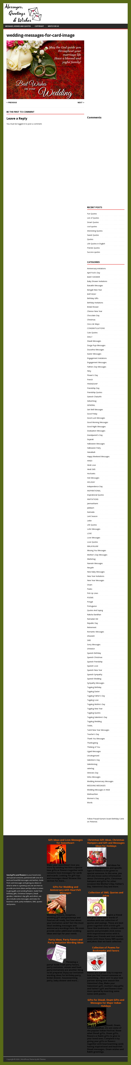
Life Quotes (92, 525)
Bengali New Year (94, 290)
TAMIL (90, 725)
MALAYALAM (92, 546)
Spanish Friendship (94, 661)
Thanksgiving (92, 743)
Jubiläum (90, 508)
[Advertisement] (106, 76)
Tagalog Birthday (94, 687)
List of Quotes (93, 218)
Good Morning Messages (97, 422)
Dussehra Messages (95, 349)
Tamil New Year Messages (98, 730)
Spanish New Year (94, 670)
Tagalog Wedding (94, 721)
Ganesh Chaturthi (94, 396)
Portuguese (92, 606)
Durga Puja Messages (96, 345)
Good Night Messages (96, 426)
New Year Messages (95, 580)
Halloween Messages (96, 443)
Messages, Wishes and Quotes (18, 26)
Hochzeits (91, 473)
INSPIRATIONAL (94, 490)
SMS (89, 640)
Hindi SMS (91, 469)
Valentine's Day (93, 760)
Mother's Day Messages (97, 555)
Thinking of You (93, 747)
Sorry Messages (93, 644)
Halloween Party (94, 448)
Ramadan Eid (92, 619)
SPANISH (91, 648)
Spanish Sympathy (94, 674)
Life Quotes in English (96, 243)
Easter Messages (94, 354)
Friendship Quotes (94, 392)
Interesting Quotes (95, 231)
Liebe (89, 520)
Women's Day (93, 798)
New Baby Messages (96, 572)
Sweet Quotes (93, 235)
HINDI (89, 460)
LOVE (89, 533)
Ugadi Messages (94, 751)
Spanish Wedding (94, 678)
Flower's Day (92, 375)
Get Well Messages (95, 409)
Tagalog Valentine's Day (97, 717)
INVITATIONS (92, 499)
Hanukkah (91, 452)
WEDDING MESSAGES (96, 785)
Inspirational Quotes (95, 495)
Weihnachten (92, 794)
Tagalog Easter (93, 691)
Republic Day (92, 623)
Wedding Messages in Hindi (98, 790)
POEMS (90, 597)
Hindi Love (91, 465)
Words (89, 802)
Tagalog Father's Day (96, 696)
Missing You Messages (96, 550)
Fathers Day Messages (96, 367)
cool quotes (92, 226)
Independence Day (95, 486)
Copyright (39, 26)
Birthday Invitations (95, 302)
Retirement (91, 627)
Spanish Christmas (94, 657)
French (90, 379)
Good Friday (92, 414)
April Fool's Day (93, 272)
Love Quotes (92, 542)
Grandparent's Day (95, 435)
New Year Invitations (95, 576)
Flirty (89, 371)
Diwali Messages (94, 341)
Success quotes (93, 252)
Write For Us (53, 26)
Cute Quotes (92, 332)
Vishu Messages (93, 777)
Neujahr (90, 567)
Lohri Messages (93, 529)
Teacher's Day (93, 734)
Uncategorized (93, 755)
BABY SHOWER (93, 277)
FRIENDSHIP (92, 384)
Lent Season (92, 516)
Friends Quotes (93, 248)
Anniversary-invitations (96, 268)
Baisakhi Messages (95, 285)
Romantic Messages (95, 631)
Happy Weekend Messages (98, 456)
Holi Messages (93, 478)
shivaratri (91, 636)
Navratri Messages (95, 563)
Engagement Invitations (97, 358)
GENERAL (91, 405)
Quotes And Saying (95, 610)
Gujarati (90, 439)
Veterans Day (92, 773)
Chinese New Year (94, 311)
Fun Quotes (92, 213)
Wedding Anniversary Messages (100, 781)
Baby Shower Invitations (97, 281)
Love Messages (93, 537)
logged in (21, 124)
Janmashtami (92, 503)
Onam (89, 585)
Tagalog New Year (94, 708)
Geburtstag (91, 401)
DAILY (89, 337)
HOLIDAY (91, 482)
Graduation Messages (96, 431)
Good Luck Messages (96, 418)
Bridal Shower (93, 307)
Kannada (90, 512)
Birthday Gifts (92, 298)
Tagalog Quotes (94, 713)
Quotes (90, 239)
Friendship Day (93, 388)
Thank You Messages (96, 738)
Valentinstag (92, 764)
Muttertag (91, 559)
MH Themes (41, 1059)
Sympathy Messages (95, 683)
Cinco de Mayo (93, 324)
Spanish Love (92, 666)
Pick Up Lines (92, 593)
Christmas (91, 319)
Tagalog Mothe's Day (96, 704)
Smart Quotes (93, 222)
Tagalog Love (93, 700)
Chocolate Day (93, 315)
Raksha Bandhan (94, 614)
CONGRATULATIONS (96, 328)
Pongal (90, 602)
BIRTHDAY (91, 294)
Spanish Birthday (94, 653)
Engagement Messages (97, 362)
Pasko (89, 589)
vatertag (90, 768)
